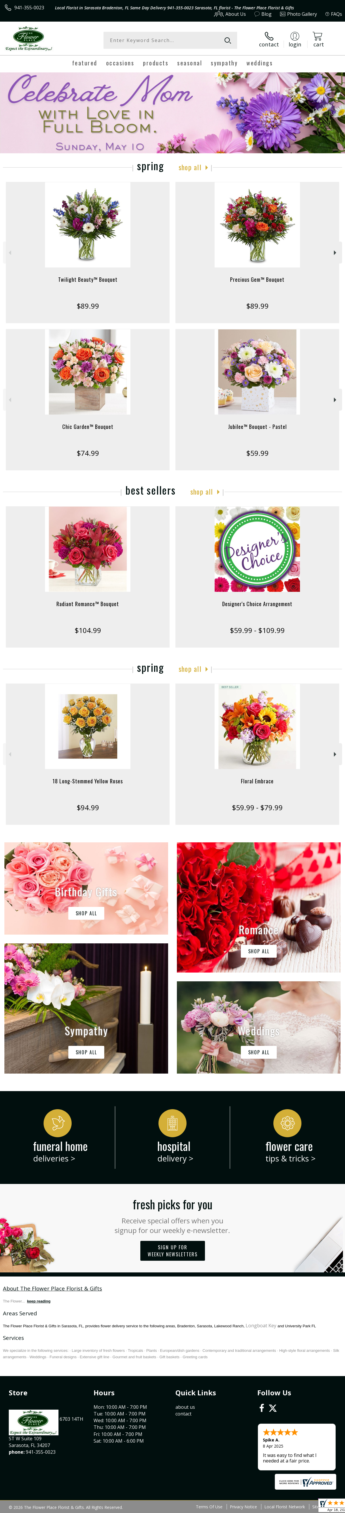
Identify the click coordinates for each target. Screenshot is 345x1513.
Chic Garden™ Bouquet (87, 426)
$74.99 (88, 453)
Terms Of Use (209, 1506)
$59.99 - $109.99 (257, 630)
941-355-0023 (29, 7)
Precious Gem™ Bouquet (257, 279)
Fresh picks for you (172, 1215)
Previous (9, 253)
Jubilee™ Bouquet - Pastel (257, 426)
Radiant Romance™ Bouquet (87, 604)
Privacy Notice (243, 1506)
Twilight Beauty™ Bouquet (88, 279)
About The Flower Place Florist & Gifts (52, 1288)
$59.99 (257, 453)
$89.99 (88, 306)
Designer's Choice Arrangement (257, 604)
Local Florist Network (284, 1506)
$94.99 (88, 807)
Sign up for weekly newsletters (173, 1251)
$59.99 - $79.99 (257, 807)
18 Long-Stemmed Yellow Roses (88, 781)
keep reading (38, 1301)
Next (336, 253)
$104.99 (88, 630)
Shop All (190, 167)
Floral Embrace (257, 781)
